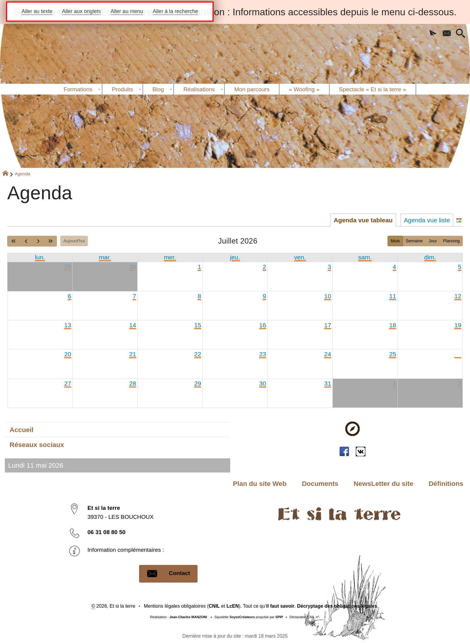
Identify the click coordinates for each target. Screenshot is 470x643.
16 (262, 325)
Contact (168, 573)
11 (392, 296)
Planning (451, 240)
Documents (320, 483)
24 (327, 354)
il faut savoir (280, 606)
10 (327, 296)
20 (67, 354)
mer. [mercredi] (170, 257)
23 (262, 354)
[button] (433, 33)
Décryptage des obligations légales (337, 606)
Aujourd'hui (74, 240)
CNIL (214, 606)
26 (457, 354)
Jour (433, 240)
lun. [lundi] (40, 257)
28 (132, 383)
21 (132, 354)
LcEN (233, 606)
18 (392, 325)
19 (457, 325)
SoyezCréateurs (242, 617)
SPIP (279, 617)
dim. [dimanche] (430, 257)
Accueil (22, 430)
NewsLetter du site (383, 483)
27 (67, 383)
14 (132, 325)
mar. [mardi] (105, 257)
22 (197, 354)
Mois (395, 240)
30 (132, 266)
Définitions (446, 483)
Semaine (414, 240)
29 (67, 266)
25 (392, 354)
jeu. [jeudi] (235, 257)
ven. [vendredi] (300, 257)
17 (327, 325)
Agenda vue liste (427, 220)
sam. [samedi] (365, 257)
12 (457, 296)
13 (67, 325)
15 (197, 325)
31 (327, 383)
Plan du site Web (260, 483)
